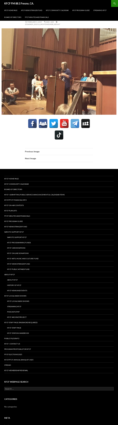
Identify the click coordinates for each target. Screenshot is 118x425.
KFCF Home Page (10, 10)
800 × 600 (50, 22)
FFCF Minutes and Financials (37, 17)
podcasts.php (13, 312)
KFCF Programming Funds (19, 243)
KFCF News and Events (17, 290)
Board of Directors (12, 17)
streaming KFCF (100, 10)
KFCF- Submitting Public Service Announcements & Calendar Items (34, 195)
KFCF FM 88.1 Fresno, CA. (19, 3)
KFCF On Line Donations (18, 253)
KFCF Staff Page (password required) (20, 322)
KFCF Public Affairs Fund (18, 269)
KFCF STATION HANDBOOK (18, 333)
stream (7, 365)
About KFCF (9, 274)
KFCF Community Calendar (57, 10)
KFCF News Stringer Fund (31, 10)
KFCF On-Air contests (14, 205)
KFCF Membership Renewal (16, 370)
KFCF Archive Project (17, 317)
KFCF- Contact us (12, 344)
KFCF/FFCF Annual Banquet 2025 (18, 360)
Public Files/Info (11, 338)
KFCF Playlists (10, 211)
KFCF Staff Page (14, 328)
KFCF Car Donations (16, 248)
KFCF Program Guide (81, 10)
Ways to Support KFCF (14, 232)
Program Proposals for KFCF (17, 349)
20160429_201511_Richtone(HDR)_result (42, 24)
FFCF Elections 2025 (13, 354)
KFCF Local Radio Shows (15, 296)
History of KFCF (14, 285)
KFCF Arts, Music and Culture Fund (22, 258)
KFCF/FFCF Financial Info (15, 200)
